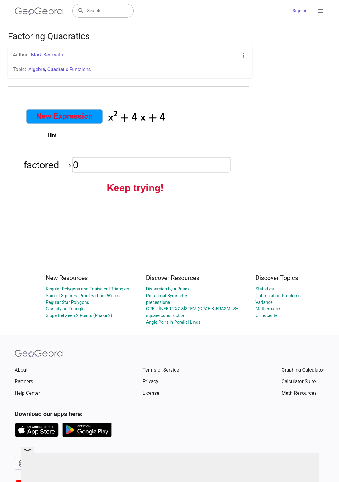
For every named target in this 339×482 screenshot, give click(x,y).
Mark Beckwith (47, 55)
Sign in (299, 10)
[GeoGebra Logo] (39, 11)
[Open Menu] (320, 11)
